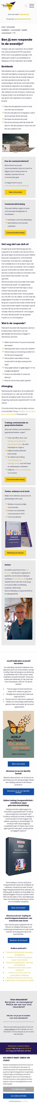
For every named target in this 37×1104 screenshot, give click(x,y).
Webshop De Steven (15, 553)
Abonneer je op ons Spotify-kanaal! (18, 791)
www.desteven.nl (18, 579)
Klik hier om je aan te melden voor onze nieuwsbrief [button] (18, 1017)
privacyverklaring (9, 1029)
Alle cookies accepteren (18, 1096)
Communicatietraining (15, 233)
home (3, 27)
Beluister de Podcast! (18, 940)
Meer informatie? (18, 908)
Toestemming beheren (18, 1089)
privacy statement (24, 1101)
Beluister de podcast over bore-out (19, 978)
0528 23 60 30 (24, 14)
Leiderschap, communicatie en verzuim (19, 980)
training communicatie (22, 470)
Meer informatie (15, 192)
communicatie (15, 30)
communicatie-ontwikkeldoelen (16, 186)
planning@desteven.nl (22, 19)
